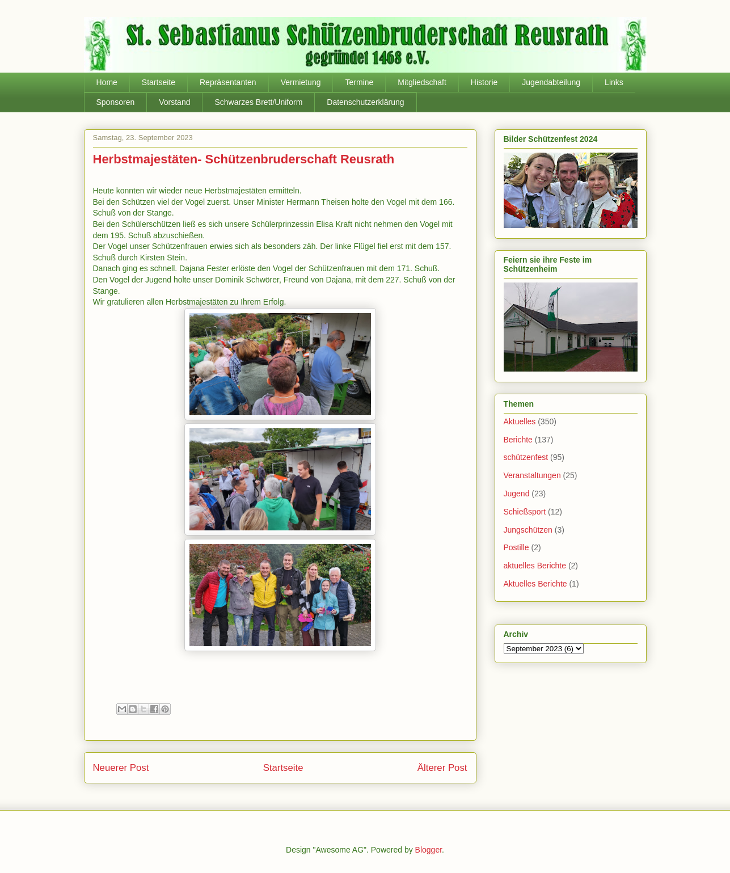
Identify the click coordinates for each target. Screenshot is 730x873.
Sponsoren (115, 102)
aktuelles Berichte (535, 565)
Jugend (517, 493)
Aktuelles (520, 421)
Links (614, 82)
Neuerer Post (121, 767)
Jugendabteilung (551, 82)
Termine (359, 82)
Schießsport (525, 511)
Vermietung (301, 82)
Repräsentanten (228, 82)
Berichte (518, 439)
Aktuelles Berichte (535, 583)
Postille (516, 547)
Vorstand (174, 102)
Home (106, 82)
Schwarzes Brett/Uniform (258, 102)
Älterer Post (442, 767)
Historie (484, 82)
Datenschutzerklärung (365, 102)
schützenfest (526, 457)
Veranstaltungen (532, 475)
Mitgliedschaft (422, 82)
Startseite (158, 82)
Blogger (428, 849)
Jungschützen (528, 529)
